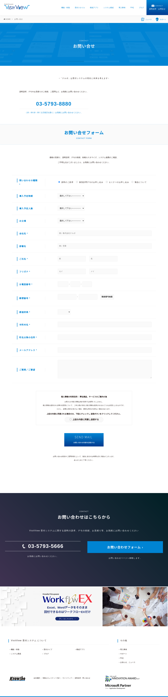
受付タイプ (48, 649)
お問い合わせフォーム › (125, 547)
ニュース (146, 19)
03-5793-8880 (53, 104)
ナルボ (65, 78)
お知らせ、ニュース (127, 662)
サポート (161, 19)
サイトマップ (67, 678)
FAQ (132, 7)
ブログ (141, 8)
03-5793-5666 (45, 546)
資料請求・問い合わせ (82, 678)
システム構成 (108, 8)
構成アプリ (94, 8)
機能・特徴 (65, 8)
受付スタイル (80, 8)
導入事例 (122, 8)
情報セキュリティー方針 (51, 678)
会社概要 (37, 678)
